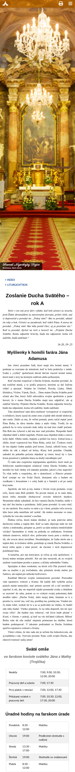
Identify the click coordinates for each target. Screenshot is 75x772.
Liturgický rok (16, 284)
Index (10, 279)
